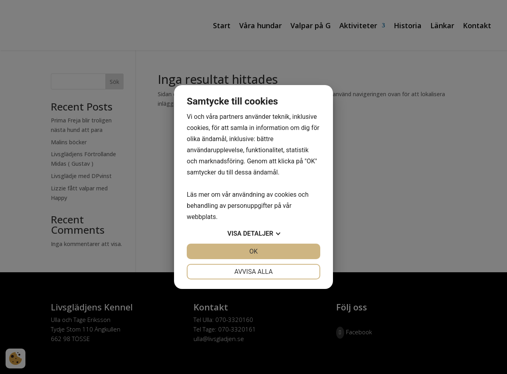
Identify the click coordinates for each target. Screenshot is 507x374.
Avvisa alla (253, 271)
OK (253, 251)
